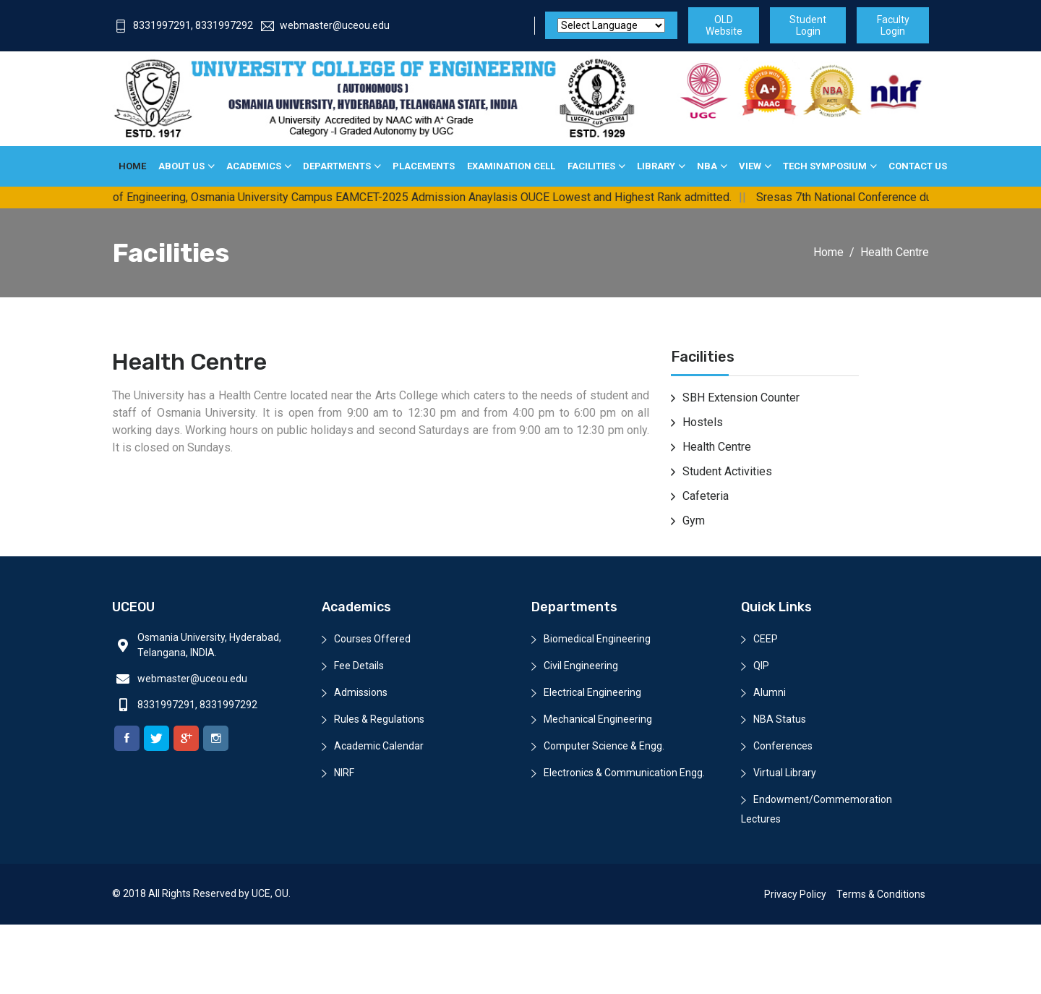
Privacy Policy (795, 894)
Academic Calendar (379, 746)
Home (132, 166)
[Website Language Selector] (611, 25)
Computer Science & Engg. (604, 746)
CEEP (765, 639)
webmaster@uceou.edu (325, 25)
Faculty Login (893, 25)
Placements (424, 166)
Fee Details (359, 665)
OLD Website (724, 25)
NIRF (344, 772)
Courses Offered (372, 639)
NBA (707, 166)
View (750, 166)
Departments (337, 166)
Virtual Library (784, 772)
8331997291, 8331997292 (183, 25)
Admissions (360, 692)
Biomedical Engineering (597, 639)
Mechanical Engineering (598, 719)
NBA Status (779, 719)
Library (656, 166)
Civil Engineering (581, 665)
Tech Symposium (825, 166)
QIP (761, 665)
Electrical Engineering (592, 692)
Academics (253, 166)
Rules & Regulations (379, 719)
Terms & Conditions (880, 894)
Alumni (769, 692)
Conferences (783, 746)
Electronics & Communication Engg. (624, 772)
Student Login (807, 25)
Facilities (591, 166)
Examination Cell (511, 166)
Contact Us (917, 166)
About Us (181, 166)
